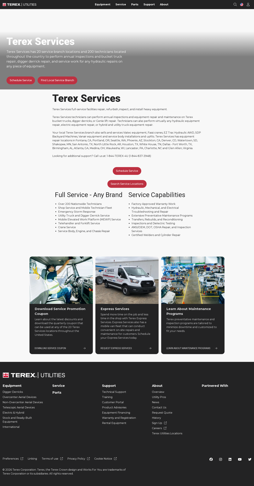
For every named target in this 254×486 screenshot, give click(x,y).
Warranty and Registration (119, 417)
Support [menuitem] (149, 4)
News (155, 402)
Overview (158, 391)
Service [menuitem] (120, 4)
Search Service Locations (127, 183)
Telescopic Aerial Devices (19, 407)
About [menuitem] (164, 4)
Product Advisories (114, 407)
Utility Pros (159, 397)
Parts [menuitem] (134, 4)
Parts (56, 392)
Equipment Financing (116, 412)
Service (58, 386)
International (11, 426)
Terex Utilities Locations (167, 433)
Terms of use (52, 458)
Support (109, 386)
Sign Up (159, 423)
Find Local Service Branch (57, 80)
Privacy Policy (78, 458)
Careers (159, 428)
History (156, 417)
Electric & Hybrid (13, 412)
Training (107, 397)
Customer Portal (113, 402)
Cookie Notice (105, 458)
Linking (32, 458)
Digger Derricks (13, 391)
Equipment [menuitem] (102, 4)
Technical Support (114, 391)
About (157, 386)
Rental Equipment (114, 423)
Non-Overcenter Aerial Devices (23, 402)
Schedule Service (21, 80)
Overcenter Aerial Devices (19, 397)
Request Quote (162, 412)
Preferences (13, 458)
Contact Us (159, 407)
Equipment (12, 386)
